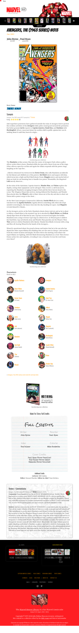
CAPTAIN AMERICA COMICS (24, 581)
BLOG (30, 585)
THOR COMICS (57, 581)
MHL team (45, 625)
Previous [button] (5, 21)
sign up (27, 589)
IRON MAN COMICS (47, 581)
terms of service (43, 589)
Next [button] (74, 21)
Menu (4, 1)
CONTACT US (53, 585)
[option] (9, 20)
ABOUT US (45, 585)
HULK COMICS (36, 581)
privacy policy (35, 589)
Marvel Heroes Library (29, 617)
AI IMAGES (24, 585)
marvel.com (50, 589)
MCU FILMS (37, 585)
